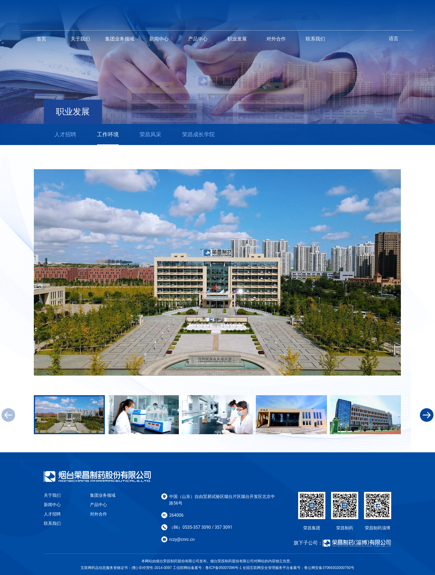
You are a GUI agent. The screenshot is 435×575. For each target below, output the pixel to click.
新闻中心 (159, 39)
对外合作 (276, 39)
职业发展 (237, 39)
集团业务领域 (119, 39)
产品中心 (198, 39)
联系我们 (315, 39)
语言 (393, 38)
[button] (426, 415)
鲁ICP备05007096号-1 (223, 568)
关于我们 (80, 39)
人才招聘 (52, 514)
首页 (41, 39)
